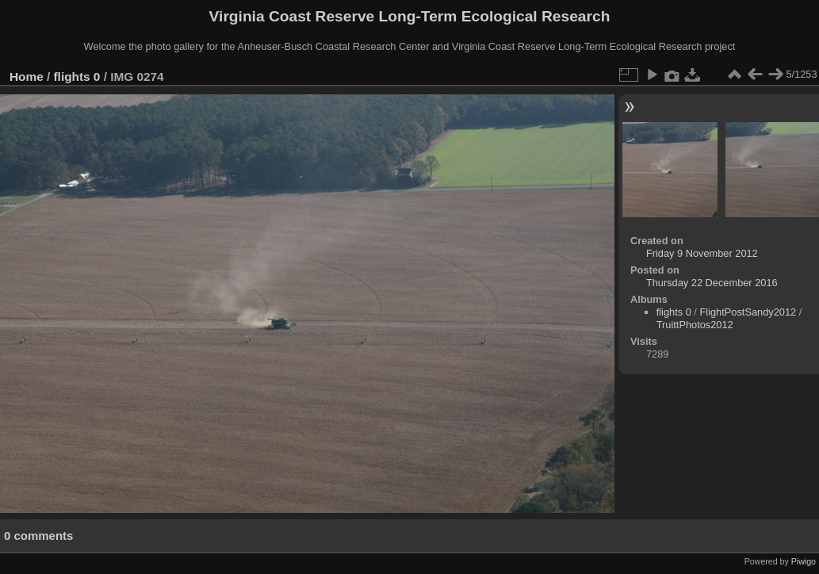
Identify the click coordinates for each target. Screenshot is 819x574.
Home (27, 76)
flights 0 (77, 76)
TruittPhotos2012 (694, 325)
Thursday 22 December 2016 (712, 283)
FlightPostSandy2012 (747, 312)
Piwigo (803, 561)
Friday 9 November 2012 (702, 253)
